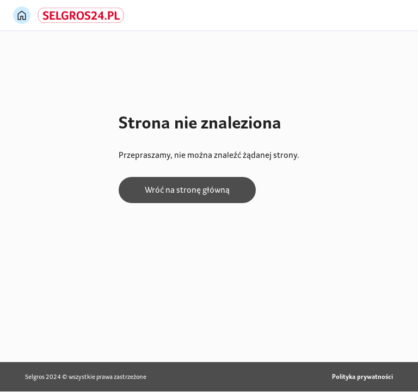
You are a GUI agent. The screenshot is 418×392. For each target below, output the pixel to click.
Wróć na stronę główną (187, 190)
